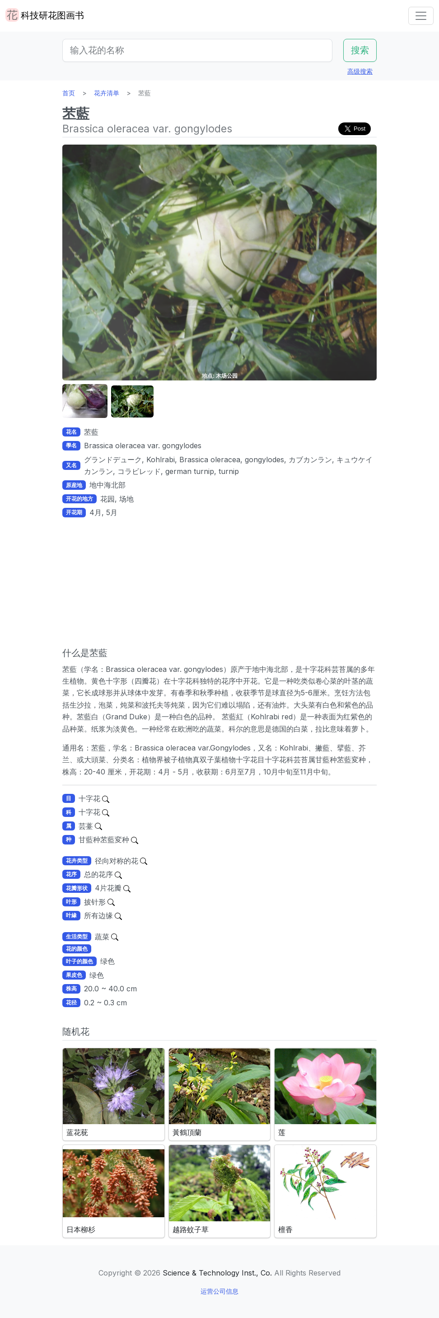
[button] (84, 401)
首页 (68, 93)
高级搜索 (360, 71)
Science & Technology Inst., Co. (217, 1272)
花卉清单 (106, 93)
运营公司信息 (219, 1291)
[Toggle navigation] (421, 16)
